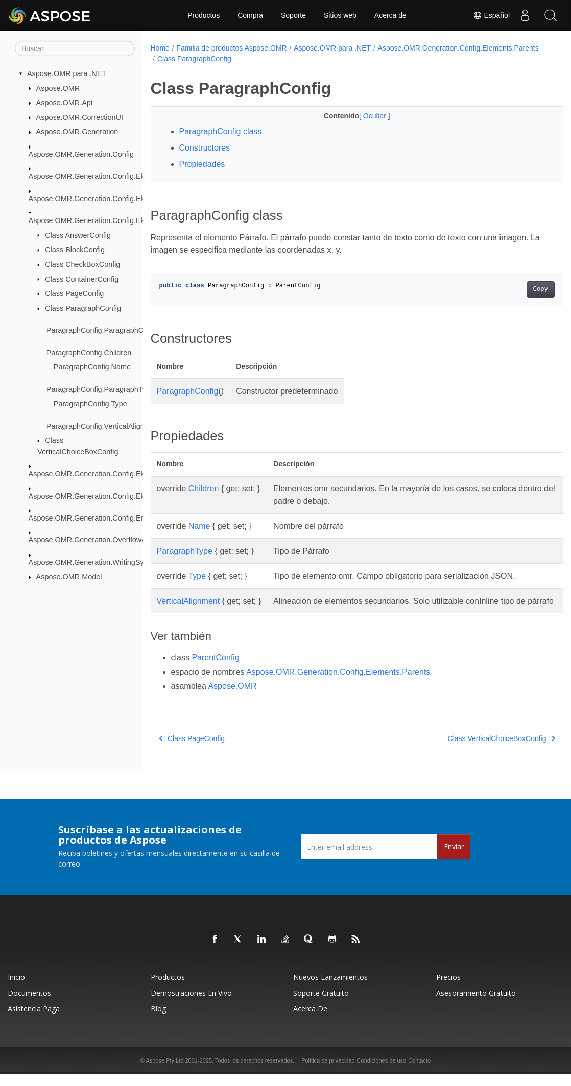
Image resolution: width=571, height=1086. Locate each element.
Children (203, 488)
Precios (448, 989)
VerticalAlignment (188, 601)
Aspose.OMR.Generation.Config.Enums (94, 518)
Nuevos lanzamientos (330, 989)
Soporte (293, 15)
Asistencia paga (34, 1021)
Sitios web (340, 15)
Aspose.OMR (58, 88)
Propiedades (202, 164)
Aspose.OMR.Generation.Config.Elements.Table (107, 495)
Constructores (204, 147)
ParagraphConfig (188, 391)
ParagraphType (184, 551)
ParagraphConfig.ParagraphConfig (103, 330)
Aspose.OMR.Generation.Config (81, 154)
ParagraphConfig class (220, 131)
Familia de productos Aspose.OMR (231, 48)
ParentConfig (215, 669)
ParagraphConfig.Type (90, 404)
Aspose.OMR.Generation (77, 132)
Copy (511, 289)
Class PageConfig (74, 293)
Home (160, 48)
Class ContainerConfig (81, 279)
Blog (158, 1021)
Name (199, 526)
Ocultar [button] (361, 116)
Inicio (16, 989)
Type (197, 576)
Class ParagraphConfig (83, 308)
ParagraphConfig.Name (92, 367)
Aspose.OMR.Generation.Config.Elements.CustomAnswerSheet (133, 198)
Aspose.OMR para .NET (66, 73)
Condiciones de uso (382, 1073)
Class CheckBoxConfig (82, 264)
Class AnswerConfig (78, 235)
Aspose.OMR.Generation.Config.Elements (97, 176)
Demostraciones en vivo (191, 1005)
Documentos (29, 1005)
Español (491, 15)
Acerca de (390, 15)
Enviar (454, 858)
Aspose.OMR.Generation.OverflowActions (97, 540)
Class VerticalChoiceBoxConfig (472, 751)
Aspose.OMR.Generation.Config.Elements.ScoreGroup (118, 474)
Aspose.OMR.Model (69, 577)
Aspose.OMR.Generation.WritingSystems (96, 562)
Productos (203, 15)
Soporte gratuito (321, 1005)
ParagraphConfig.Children (88, 352)
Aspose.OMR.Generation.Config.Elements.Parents (111, 220)
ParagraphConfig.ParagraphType (100, 389)
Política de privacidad (328, 1073)
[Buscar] (75, 48)
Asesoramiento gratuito (476, 1005)
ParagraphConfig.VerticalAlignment (103, 426)
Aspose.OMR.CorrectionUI (79, 117)
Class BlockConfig (75, 249)
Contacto (419, 1073)
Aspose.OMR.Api (64, 102)
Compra (250, 15)
